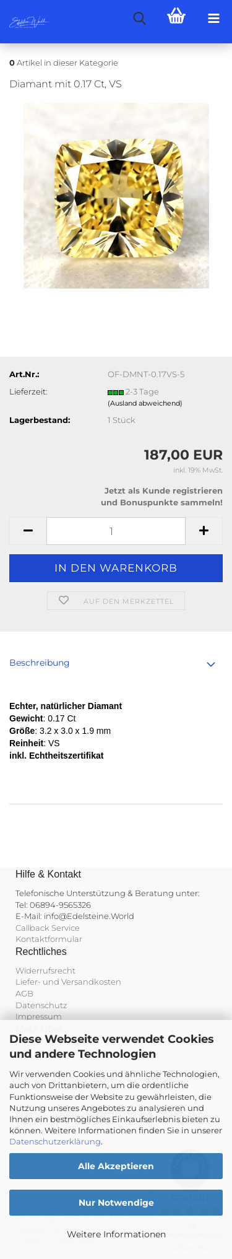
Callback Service (47, 928)
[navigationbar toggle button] (213, 18)
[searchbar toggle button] (139, 18)
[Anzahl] (116, 531)
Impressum (38, 1016)
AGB (24, 993)
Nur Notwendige (116, 1202)
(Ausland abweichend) (145, 403)
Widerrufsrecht (45, 970)
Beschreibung (39, 662)
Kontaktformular (48, 939)
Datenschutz (41, 1005)
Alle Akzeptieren (116, 1166)
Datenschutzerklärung (55, 1141)
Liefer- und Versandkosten (68, 982)
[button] (27, 531)
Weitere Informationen (116, 1234)
